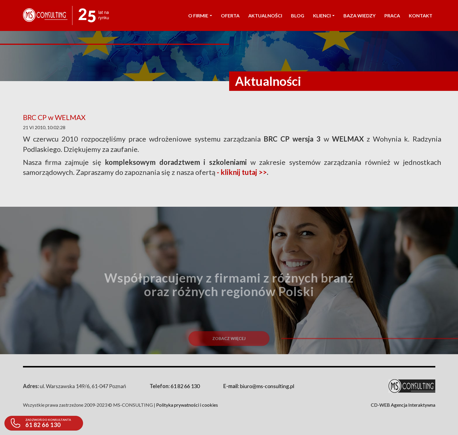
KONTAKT (420, 15)
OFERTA (230, 15)
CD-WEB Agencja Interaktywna (403, 405)
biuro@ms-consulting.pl (267, 386)
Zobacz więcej (229, 351)
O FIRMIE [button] (200, 15)
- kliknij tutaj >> (242, 172)
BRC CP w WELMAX (54, 117)
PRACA (392, 15)
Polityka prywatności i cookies (187, 405)
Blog (297, 15)
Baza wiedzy (359, 15)
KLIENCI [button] (324, 15)
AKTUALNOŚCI (265, 15)
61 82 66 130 (185, 386)
